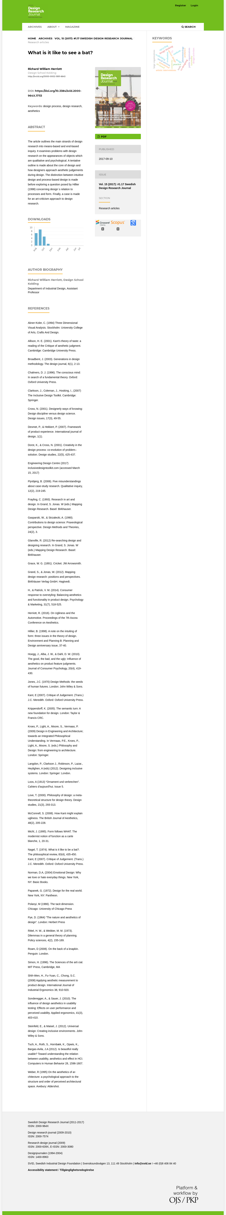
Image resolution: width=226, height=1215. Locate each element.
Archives (35, 26)
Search (189, 26)
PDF (103, 136)
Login (194, 5)
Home (32, 38)
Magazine (72, 26)
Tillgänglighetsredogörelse (77, 1169)
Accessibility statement (43, 1169)
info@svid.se (143, 1163)
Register (180, 5)
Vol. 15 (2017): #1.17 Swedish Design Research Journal (94, 38)
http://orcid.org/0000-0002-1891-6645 (46, 76)
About (52, 26)
